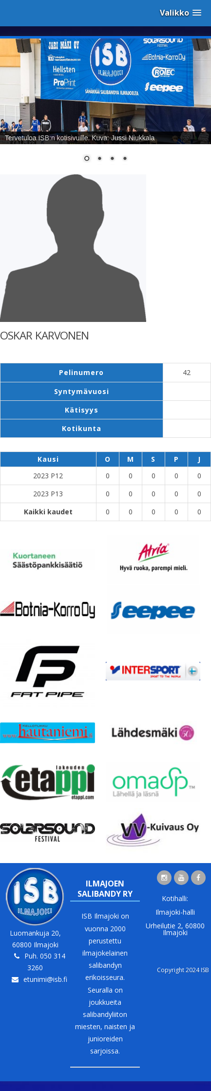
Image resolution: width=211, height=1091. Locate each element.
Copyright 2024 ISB (183, 970)
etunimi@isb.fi (45, 979)
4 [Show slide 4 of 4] (124, 159)
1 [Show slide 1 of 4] (86, 159)
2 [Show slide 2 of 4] (99, 159)
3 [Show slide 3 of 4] (112, 159)
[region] (105, 106)
